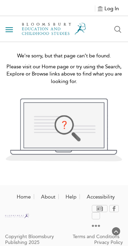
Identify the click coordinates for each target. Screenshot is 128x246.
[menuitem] (85, 209)
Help (71, 197)
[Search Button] (117, 29)
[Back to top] (116, 234)
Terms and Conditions (96, 226)
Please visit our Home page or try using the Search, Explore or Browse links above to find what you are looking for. (64, 74)
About (48, 197)
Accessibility (101, 197)
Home (24, 197)
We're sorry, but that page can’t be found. (64, 56)
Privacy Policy (108, 231)
